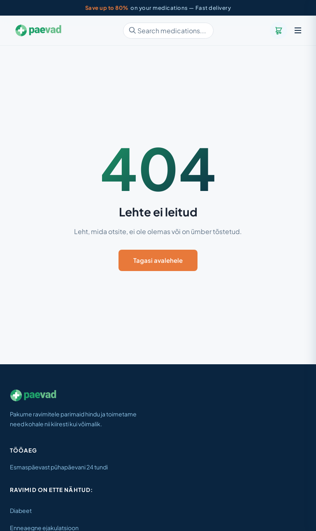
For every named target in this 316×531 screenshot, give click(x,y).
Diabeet (21, 510)
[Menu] (298, 30)
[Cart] (278, 30)
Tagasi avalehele (158, 260)
